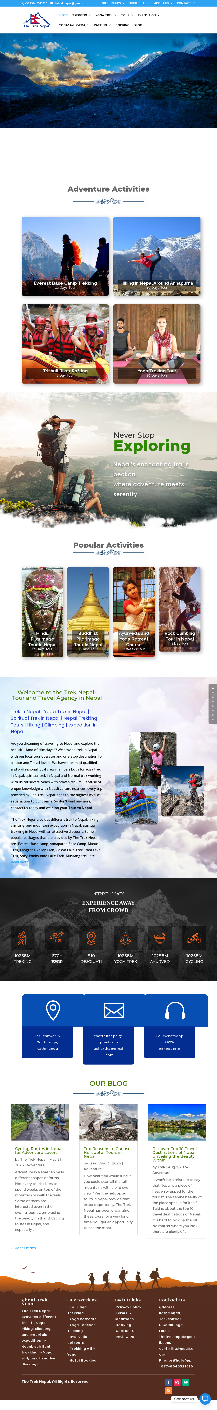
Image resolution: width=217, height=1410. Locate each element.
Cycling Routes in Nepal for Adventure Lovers (39, 1150)
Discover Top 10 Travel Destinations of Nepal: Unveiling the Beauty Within (174, 1154)
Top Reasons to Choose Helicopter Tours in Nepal (107, 1152)
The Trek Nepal (33, 1159)
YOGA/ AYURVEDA (72, 25)
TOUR (125, 15)
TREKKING (79, 15)
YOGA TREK (104, 15)
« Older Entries (23, 1248)
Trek (93, 1163)
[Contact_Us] (205, 1399)
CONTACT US (186, 3)
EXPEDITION (147, 15)
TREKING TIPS (111, 3)
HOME (63, 15)
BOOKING (122, 25)
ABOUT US (161, 3)
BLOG (138, 25)
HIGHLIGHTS (137, 3)
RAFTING (100, 25)
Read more (19, 862)
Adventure (35, 1165)
